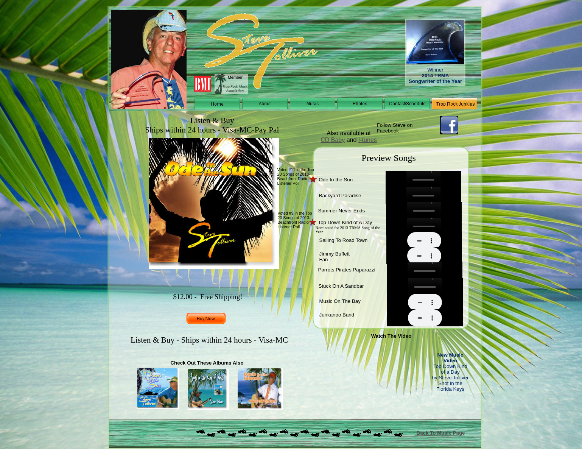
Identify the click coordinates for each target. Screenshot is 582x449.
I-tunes (367, 140)
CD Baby (333, 140)
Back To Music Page (441, 433)
